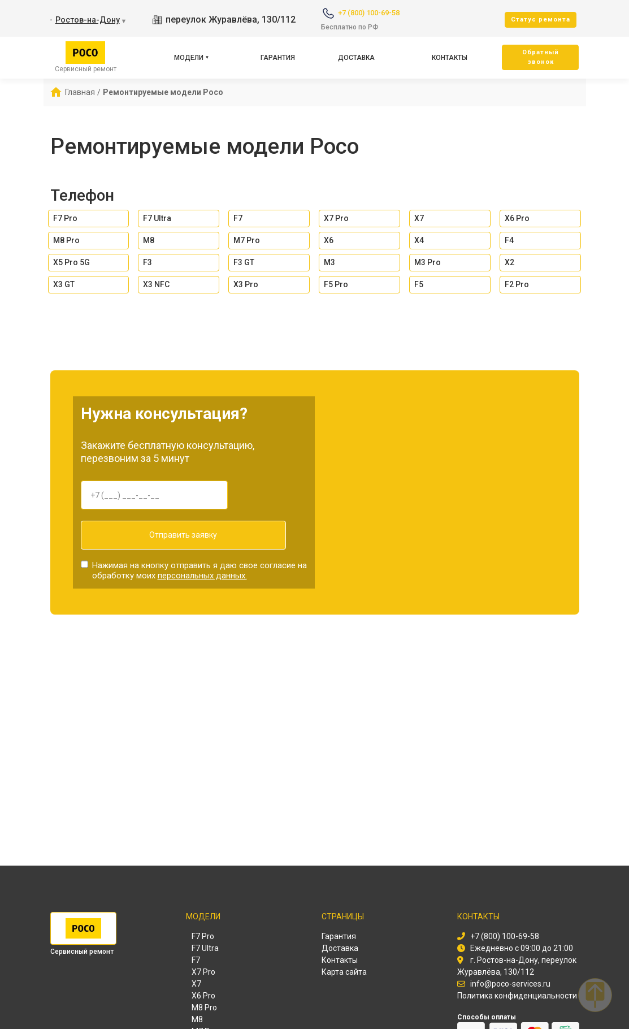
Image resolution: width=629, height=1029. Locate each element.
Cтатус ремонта (540, 19)
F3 (147, 262)
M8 (148, 240)
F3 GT (243, 262)
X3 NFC (156, 284)
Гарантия (278, 58)
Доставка (356, 58)
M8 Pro (66, 240)
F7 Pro (65, 218)
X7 (419, 218)
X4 (419, 240)
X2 (509, 262)
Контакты (449, 58)
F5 (418, 284)
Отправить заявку (154, 534)
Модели (188, 58)
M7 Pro (246, 240)
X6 (328, 240)
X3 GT (64, 284)
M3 (329, 262)
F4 (509, 240)
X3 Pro (245, 284)
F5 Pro (336, 284)
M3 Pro (427, 262)
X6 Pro (517, 218)
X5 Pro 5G (71, 262)
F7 (237, 218)
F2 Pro (517, 284)
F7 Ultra (157, 218)
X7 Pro (336, 218)
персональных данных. (202, 569)
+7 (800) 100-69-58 (369, 12)
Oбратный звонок (540, 57)
